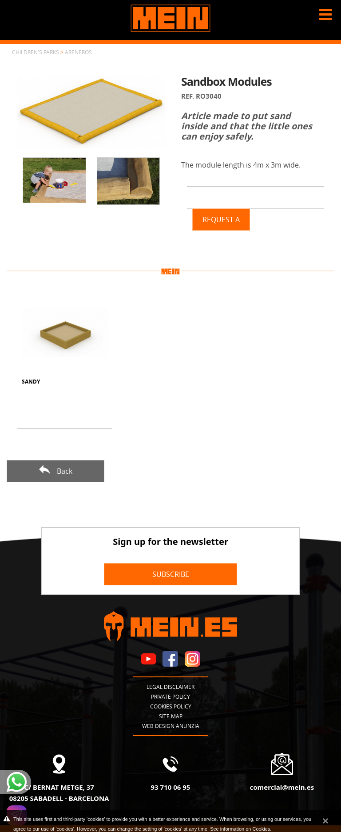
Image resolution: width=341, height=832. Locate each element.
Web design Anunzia (170, 725)
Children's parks (35, 52)
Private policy (170, 696)
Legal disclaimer (170, 686)
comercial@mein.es (282, 787)
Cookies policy (170, 706)
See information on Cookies (240, 829)
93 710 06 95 (170, 787)
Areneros (78, 52)
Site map (170, 716)
